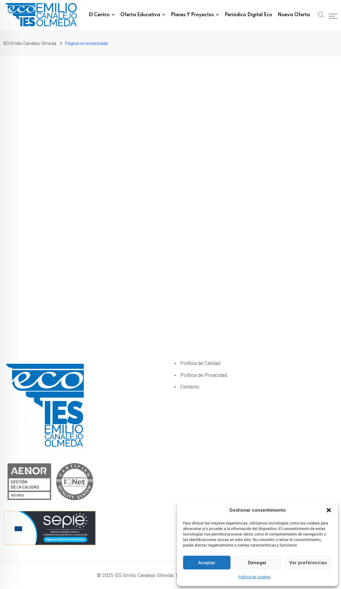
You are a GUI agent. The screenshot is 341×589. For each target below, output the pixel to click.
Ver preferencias (308, 562)
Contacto (189, 387)
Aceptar (206, 562)
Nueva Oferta (294, 15)
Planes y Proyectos (192, 15)
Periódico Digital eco (248, 15)
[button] (329, 510)
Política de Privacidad (203, 375)
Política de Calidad (200, 363)
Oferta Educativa (140, 15)
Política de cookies (254, 577)
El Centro (99, 15)
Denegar (257, 562)
